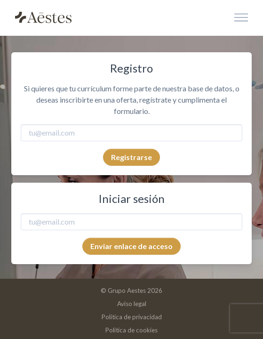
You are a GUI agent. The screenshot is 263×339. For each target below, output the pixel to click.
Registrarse (131, 157)
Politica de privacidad (132, 317)
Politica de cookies (131, 330)
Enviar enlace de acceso (131, 246)
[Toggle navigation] (241, 18)
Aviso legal (131, 303)
